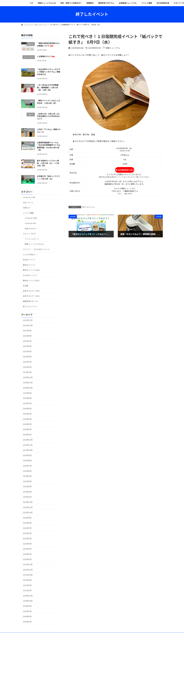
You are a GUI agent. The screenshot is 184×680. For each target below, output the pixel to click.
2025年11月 (28, 320)
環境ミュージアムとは (39, 635)
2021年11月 (28, 570)
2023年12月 (28, 440)
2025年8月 (27, 336)
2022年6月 (27, 533)
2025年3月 (27, 362)
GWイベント (28, 202)
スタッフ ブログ (29, 234)
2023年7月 (27, 466)
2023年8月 (27, 460)
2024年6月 (27, 408)
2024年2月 (27, 429)
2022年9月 (27, 518)
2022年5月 (27, 538)
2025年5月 (27, 351)
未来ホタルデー (31, 228)
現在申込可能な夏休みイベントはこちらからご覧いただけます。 (125, 177)
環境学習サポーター (31, 301)
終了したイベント (89, 207)
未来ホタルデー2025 (31, 296)
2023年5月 (27, 476)
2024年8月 (27, 398)
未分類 (25, 286)
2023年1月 (27, 497)
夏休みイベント (29, 265)
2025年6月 (27, 346)
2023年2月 (27, 492)
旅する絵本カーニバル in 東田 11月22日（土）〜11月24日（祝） (48, 163)
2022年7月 (27, 528)
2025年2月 (27, 367)
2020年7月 (27, 611)
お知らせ (26, 208)
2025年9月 (27, 331)
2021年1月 (27, 590)
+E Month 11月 (29, 197)
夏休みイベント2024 (31, 270)
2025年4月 (27, 356)
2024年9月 (27, 393)
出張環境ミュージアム (112, 635)
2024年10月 (28, 388)
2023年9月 (27, 455)
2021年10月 (28, 575)
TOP (25, 635)
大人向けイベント (30, 275)
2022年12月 (28, 502)
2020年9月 (27, 606)
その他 (41, 636)
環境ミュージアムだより (34, 244)
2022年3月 (27, 549)
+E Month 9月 (30, 223)
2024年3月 (27, 424)
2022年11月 (28, 507)
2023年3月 (27, 486)
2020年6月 (27, 616)
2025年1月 (27, 372)
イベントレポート (32, 239)
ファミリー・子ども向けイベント (36, 249)
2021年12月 (28, 564)
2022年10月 (28, 512)
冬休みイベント (29, 260)
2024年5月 (27, 414)
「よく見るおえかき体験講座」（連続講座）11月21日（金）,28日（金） (47, 87)
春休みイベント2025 (31, 280)
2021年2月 (27, 585)
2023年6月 (27, 471)
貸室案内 (78, 635)
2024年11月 (28, 382)
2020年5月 (27, 621)
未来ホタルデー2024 (31, 291)
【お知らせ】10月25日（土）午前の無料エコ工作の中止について (48, 116)
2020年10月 (28, 601)
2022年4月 (27, 544)
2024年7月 (27, 403)
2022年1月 (27, 559)
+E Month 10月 (31, 218)
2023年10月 (28, 450)
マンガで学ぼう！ (30, 254)
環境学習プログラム (93, 635)
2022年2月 (27, 554)
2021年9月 (27, 580)
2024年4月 (27, 419)
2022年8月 (27, 523)
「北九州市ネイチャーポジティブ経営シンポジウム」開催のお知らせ (48, 71)
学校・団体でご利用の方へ (61, 635)
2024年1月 (27, 434)
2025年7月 (27, 341)
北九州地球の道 (144, 635)
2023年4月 (27, 481)
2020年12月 (28, 595)
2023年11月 (28, 445)
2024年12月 (28, 377)
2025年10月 (28, 325)
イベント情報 (28, 213)
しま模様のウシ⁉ (46, 56)
